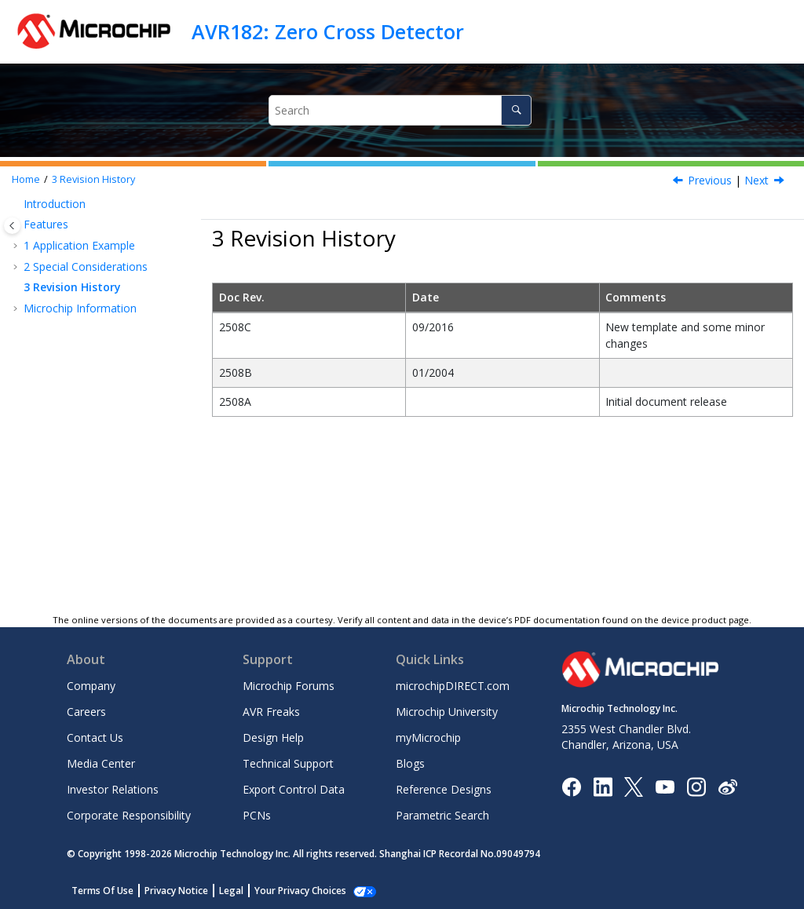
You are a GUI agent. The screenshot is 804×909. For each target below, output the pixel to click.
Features (46, 224)
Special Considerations (86, 266)
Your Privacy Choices (300, 890)
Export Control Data (294, 789)
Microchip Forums (288, 685)
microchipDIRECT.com (453, 685)
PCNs (257, 815)
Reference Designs (444, 789)
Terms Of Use (102, 890)
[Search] (516, 110)
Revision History (93, 179)
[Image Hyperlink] (664, 786)
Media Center (101, 763)
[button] (17, 204)
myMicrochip (428, 737)
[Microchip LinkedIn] (602, 785)
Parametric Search (442, 815)
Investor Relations (113, 789)
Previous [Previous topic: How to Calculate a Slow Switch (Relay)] (710, 180)
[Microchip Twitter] (633, 785)
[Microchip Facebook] (571, 785)
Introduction (55, 203)
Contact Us (95, 737)
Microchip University (447, 711)
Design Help (273, 737)
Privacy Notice (176, 890)
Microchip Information (80, 308)
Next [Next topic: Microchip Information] (756, 180)
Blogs (410, 763)
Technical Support (288, 763)
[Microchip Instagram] (696, 785)
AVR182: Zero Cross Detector (328, 31)
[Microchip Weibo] (727, 786)
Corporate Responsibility (129, 815)
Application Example (79, 245)
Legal (231, 890)
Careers (86, 711)
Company (91, 685)
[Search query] (400, 110)
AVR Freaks (271, 711)
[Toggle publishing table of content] (12, 225)
